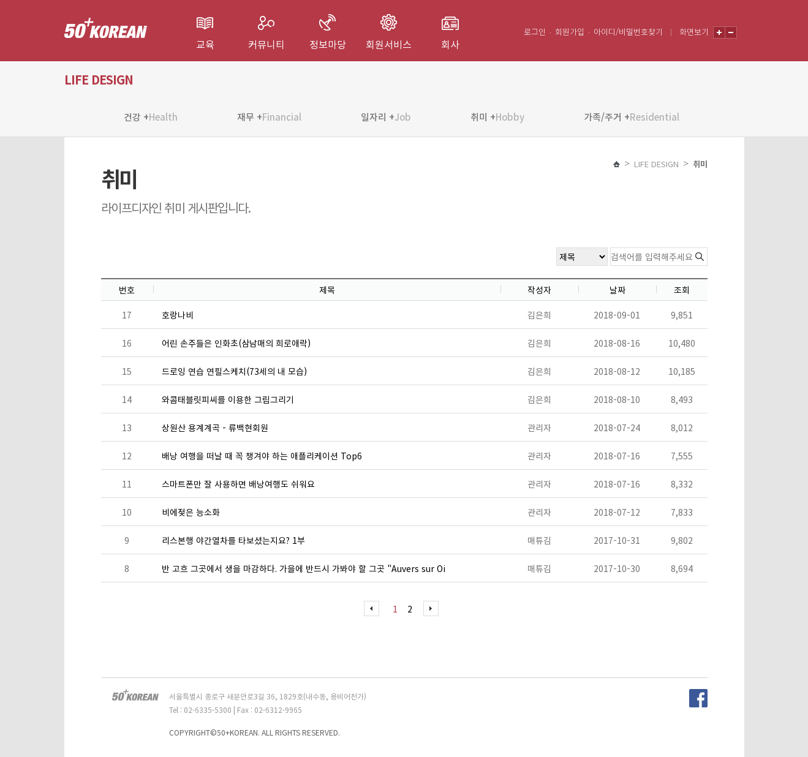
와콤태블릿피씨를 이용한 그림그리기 (228, 399)
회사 (450, 44)
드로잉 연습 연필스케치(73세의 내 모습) (234, 371)
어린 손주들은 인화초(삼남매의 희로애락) (236, 343)
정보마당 (327, 44)
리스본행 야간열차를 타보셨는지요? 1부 (233, 540)
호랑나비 (178, 315)
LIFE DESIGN (656, 164)
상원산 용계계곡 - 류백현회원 (215, 427)
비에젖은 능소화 (191, 512)
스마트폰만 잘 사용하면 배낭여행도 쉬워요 (238, 484)
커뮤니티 (266, 44)
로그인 (535, 31)
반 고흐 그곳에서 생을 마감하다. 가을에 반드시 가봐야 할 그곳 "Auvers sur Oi (303, 568)
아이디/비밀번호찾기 (628, 31)
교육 (205, 44)
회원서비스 (389, 44)
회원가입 (569, 31)
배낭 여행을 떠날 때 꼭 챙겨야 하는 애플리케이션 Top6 (262, 456)
